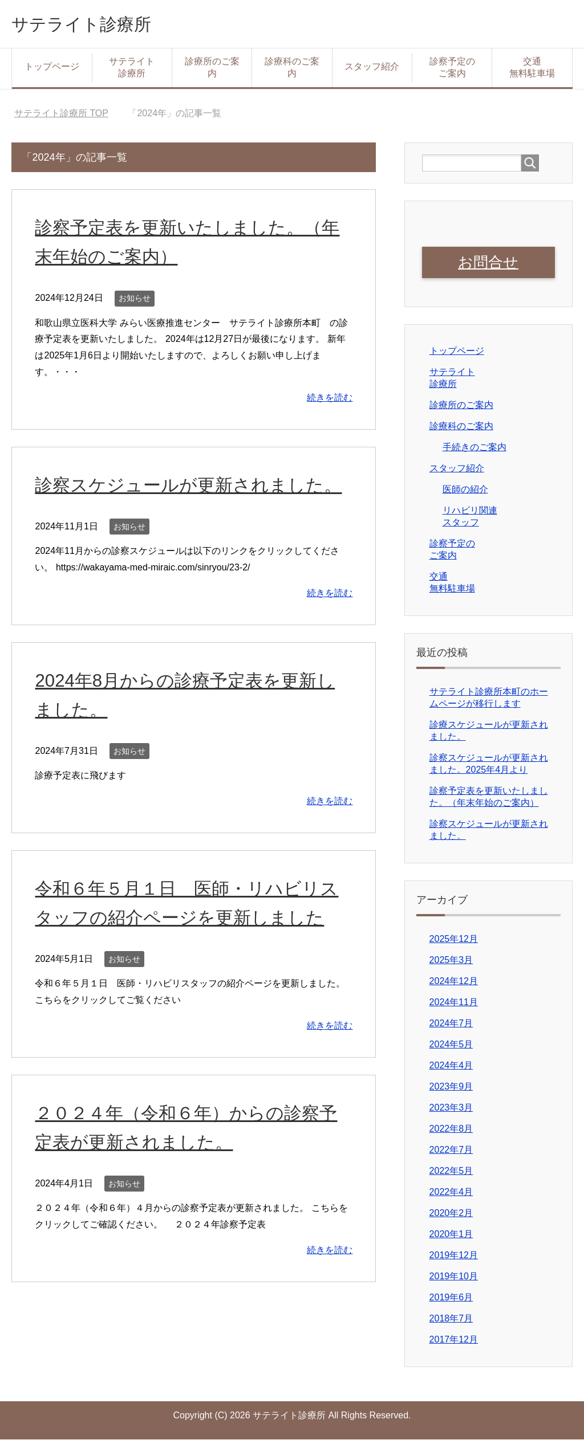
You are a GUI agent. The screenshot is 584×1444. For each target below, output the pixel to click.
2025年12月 (453, 943)
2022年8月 (451, 1133)
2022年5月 (451, 1175)
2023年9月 (451, 1091)
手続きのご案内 (474, 451)
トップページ (52, 69)
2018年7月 (451, 1323)
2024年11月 (453, 1006)
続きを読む (329, 400)
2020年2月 (451, 1217)
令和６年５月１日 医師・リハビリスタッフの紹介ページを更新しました (193, 949)
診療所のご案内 (212, 70)
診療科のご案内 (292, 70)
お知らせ (135, 300)
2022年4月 (451, 1196)
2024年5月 (451, 1049)
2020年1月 (451, 1238)
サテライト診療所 (95, 24)
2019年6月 (451, 1302)
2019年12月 (453, 1259)
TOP (61, 116)
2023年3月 (451, 1112)
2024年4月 (451, 1070)
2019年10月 (453, 1281)
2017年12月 (453, 1344)
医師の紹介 (465, 494)
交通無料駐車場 (532, 70)
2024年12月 (453, 985)
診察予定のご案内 (452, 70)
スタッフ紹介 (371, 69)
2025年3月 (451, 964)
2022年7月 (451, 1154)
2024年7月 (451, 1028)
